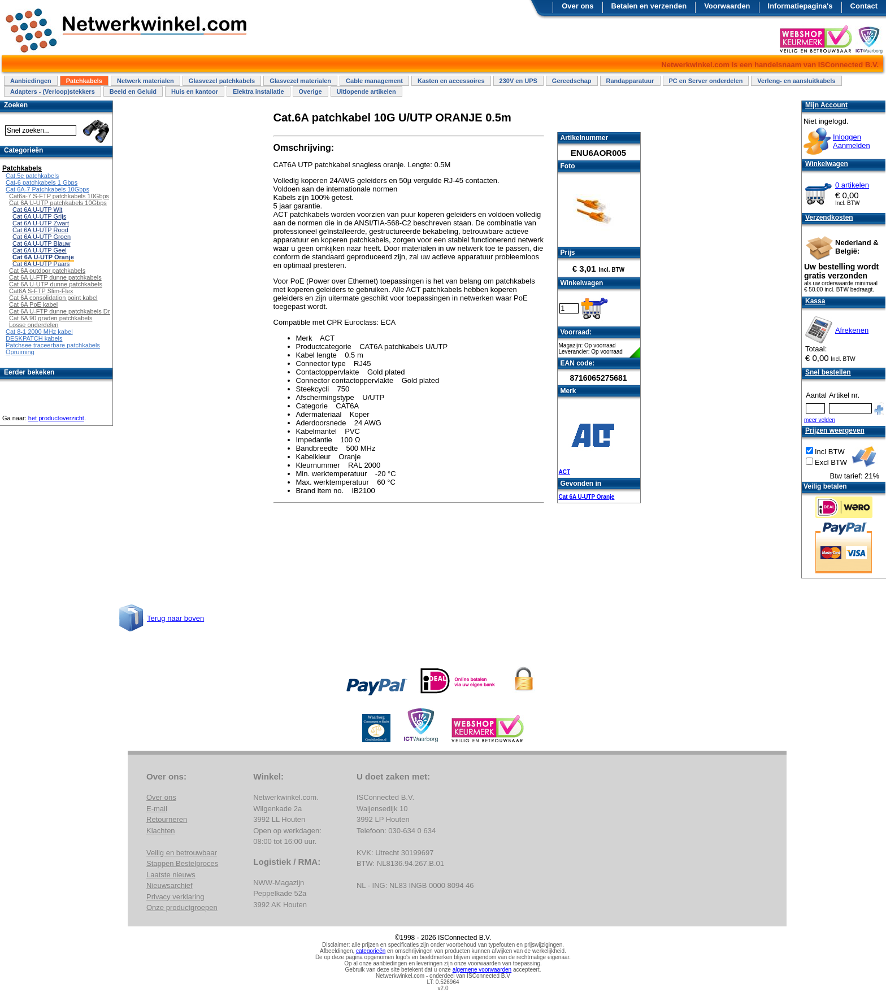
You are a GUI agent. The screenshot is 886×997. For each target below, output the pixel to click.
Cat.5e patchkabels (32, 175)
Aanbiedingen (30, 80)
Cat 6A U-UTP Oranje (587, 497)
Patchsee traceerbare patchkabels (53, 345)
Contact (864, 6)
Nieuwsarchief (169, 885)
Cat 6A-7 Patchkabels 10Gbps (47, 189)
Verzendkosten (829, 217)
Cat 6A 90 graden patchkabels (50, 318)
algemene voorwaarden (482, 969)
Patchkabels (84, 80)
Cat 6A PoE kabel (33, 304)
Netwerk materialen (145, 80)
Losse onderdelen (33, 324)
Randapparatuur (630, 80)
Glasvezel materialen (300, 80)
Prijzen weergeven (835, 430)
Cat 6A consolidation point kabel (53, 297)
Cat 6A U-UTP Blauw (41, 243)
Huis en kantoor (194, 91)
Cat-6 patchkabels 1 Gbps (41, 182)
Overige (310, 91)
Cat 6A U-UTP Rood (40, 230)
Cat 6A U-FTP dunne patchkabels (55, 277)
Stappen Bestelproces (182, 863)
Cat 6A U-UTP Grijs (39, 216)
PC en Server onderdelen (706, 80)
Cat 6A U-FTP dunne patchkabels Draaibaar (70, 311)
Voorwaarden (727, 6)
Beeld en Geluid (133, 91)
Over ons (577, 6)
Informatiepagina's (800, 6)
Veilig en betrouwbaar (181, 852)
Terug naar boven (175, 618)
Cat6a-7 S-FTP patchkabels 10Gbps (59, 196)
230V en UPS (518, 80)
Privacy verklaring (175, 896)
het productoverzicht (56, 418)
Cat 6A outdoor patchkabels (47, 270)
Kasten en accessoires (451, 80)
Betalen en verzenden (649, 6)
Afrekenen (851, 330)
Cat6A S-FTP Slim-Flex (41, 291)
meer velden (819, 420)
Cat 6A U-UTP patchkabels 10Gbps (58, 202)
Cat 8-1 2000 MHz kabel (39, 331)
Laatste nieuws (171, 874)
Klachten (160, 830)
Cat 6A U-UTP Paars (41, 263)
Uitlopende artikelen (366, 91)
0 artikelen (852, 185)
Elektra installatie (258, 91)
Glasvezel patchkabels (222, 80)
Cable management (374, 80)
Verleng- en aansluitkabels (796, 80)
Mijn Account (826, 105)
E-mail (156, 808)
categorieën (370, 951)
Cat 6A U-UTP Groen (41, 236)
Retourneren (166, 819)
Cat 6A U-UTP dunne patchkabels (55, 284)
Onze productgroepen (182, 907)
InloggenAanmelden (851, 141)
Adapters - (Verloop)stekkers (52, 91)
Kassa (815, 301)
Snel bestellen (828, 372)
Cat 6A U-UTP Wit (37, 209)
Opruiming (20, 352)
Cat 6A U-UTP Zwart (40, 223)
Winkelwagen (826, 164)
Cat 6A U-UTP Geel (39, 250)
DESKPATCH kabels (34, 338)
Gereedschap (572, 80)
